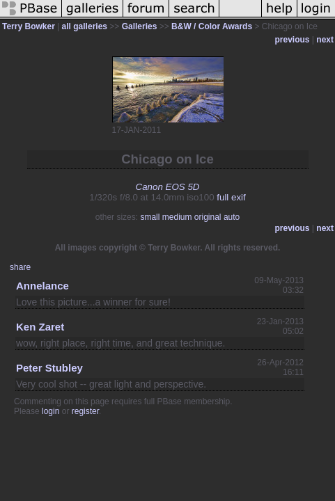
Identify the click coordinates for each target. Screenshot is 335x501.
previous (292, 40)
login (50, 411)
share (20, 267)
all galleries (84, 26)
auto (232, 217)
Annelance (42, 286)
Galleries (139, 26)
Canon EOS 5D (168, 187)
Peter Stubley (49, 368)
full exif (231, 197)
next (325, 40)
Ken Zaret (40, 327)
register (85, 411)
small (149, 217)
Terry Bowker (28, 26)
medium (177, 217)
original (207, 217)
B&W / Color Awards (211, 26)
